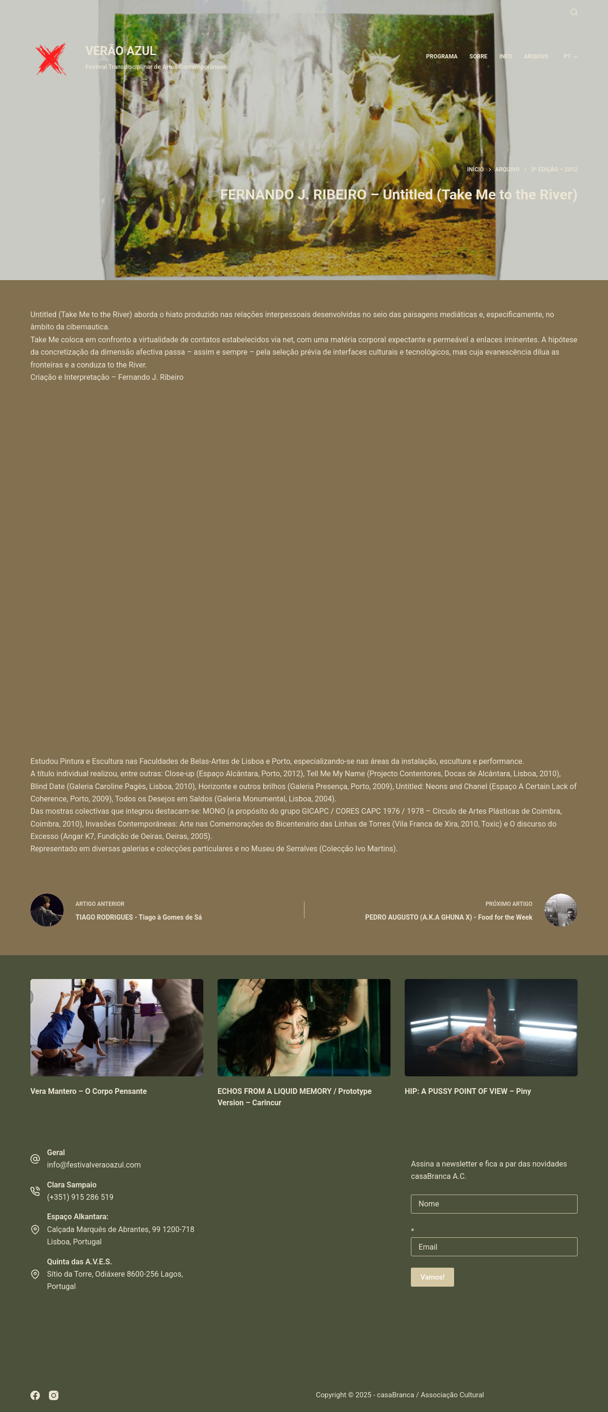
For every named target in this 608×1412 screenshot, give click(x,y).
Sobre (478, 56)
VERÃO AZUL (121, 51)
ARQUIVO (536, 56)
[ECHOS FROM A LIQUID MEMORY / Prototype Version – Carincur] (304, 1027)
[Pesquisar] (574, 12)
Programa (441, 56)
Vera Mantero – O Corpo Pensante (88, 1091)
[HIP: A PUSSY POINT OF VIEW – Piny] (491, 1027)
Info (505, 56)
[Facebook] (35, 1395)
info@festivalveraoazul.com (94, 1164)
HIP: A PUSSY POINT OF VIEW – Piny (468, 1091)
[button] (571, 57)
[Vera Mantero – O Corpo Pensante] (116, 1027)
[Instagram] (53, 1395)
